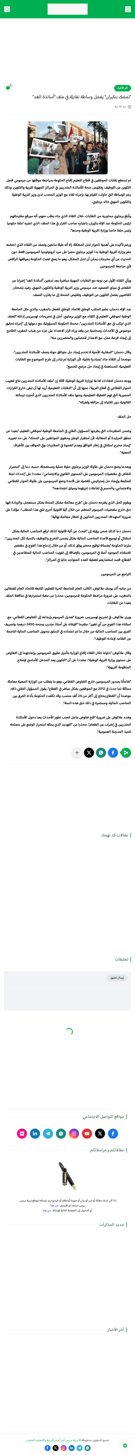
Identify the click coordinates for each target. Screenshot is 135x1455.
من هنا (54, 1205)
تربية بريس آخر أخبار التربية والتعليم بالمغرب (52, 1440)
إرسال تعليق (117, 977)
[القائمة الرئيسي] (128, 9)
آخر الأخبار (122, 88)
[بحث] (7, 9)
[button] (113, 753)
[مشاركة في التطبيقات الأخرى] (77, 753)
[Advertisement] (67, 54)
